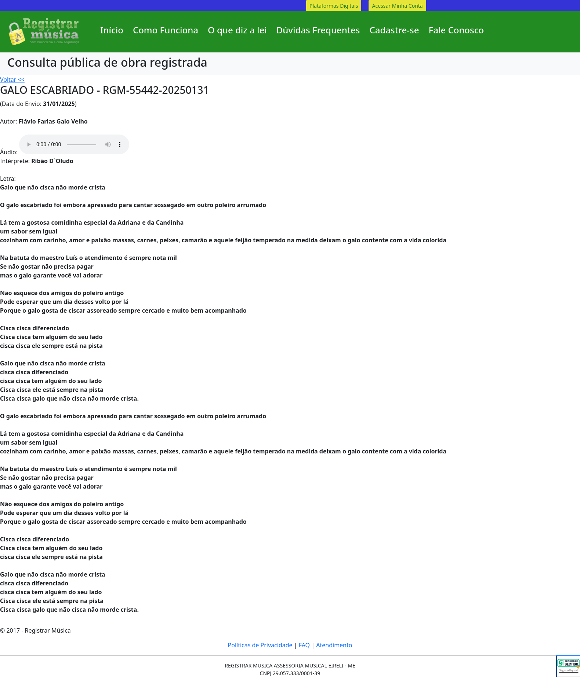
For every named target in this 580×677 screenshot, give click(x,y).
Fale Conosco (456, 30)
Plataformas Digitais (333, 5)
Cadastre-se (394, 30)
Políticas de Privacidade (260, 645)
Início (111, 30)
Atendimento (334, 645)
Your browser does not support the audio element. (74, 144)
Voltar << (12, 80)
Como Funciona (165, 30)
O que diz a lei (237, 30)
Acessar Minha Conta (397, 5)
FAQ (304, 645)
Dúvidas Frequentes (318, 30)
